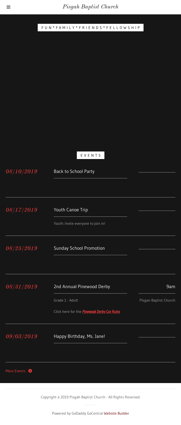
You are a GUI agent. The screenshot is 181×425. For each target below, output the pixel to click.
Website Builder (116, 413)
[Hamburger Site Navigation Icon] (18, 7)
